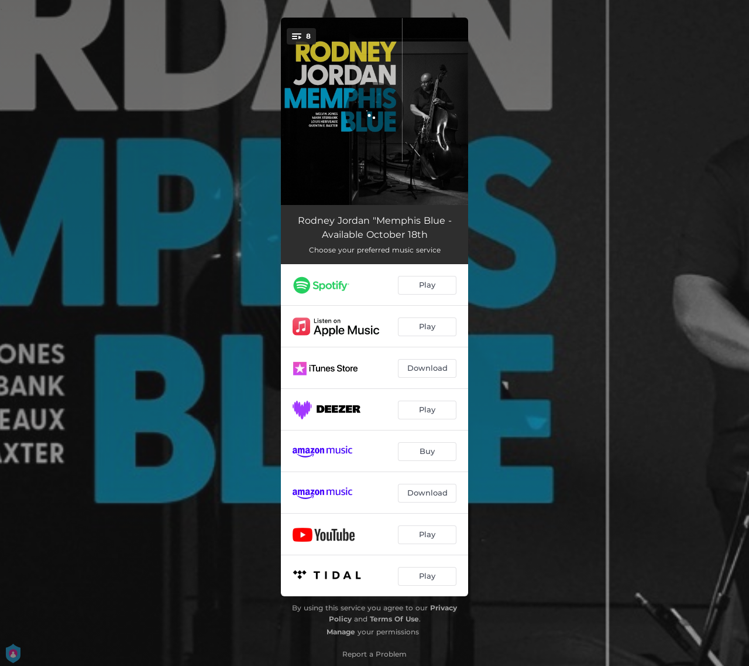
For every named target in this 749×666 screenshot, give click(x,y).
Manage (341, 631)
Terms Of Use (394, 618)
